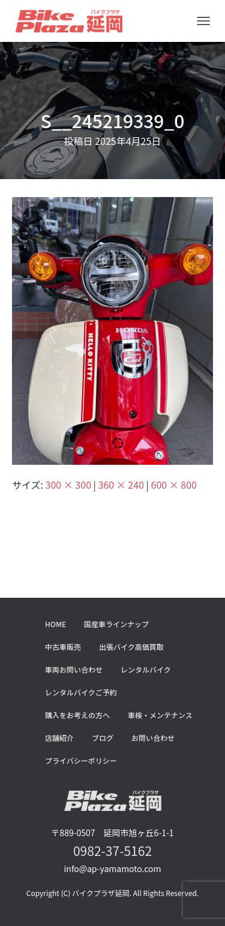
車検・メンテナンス (160, 715)
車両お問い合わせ (74, 669)
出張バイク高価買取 (131, 646)
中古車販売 (63, 646)
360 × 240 (121, 484)
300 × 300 (68, 484)
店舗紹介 (59, 738)
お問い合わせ (153, 738)
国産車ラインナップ (116, 624)
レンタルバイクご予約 (81, 692)
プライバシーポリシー (81, 760)
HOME (55, 624)
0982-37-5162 (112, 851)
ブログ (102, 738)
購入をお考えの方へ (77, 715)
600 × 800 (174, 484)
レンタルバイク (146, 669)
